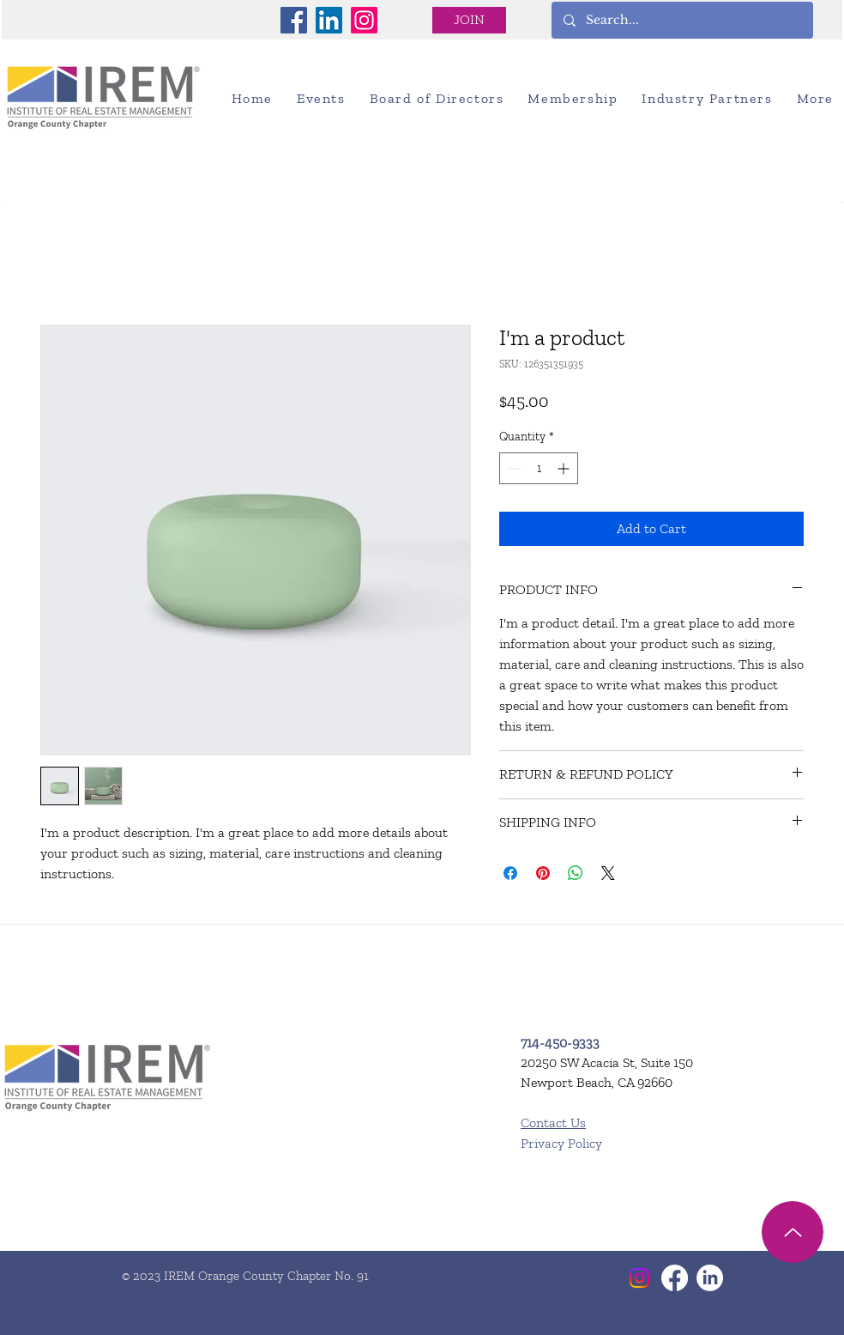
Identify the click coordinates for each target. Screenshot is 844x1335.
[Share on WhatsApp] (575, 873)
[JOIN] (469, 20)
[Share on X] (608, 873)
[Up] (792, 1232)
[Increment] (565, 468)
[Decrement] (512, 468)
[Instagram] (364, 20)
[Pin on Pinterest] (543, 873)
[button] (321, 98)
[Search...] (681, 20)
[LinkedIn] (329, 20)
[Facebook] (293, 20)
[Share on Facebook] (510, 873)
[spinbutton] (538, 468)
